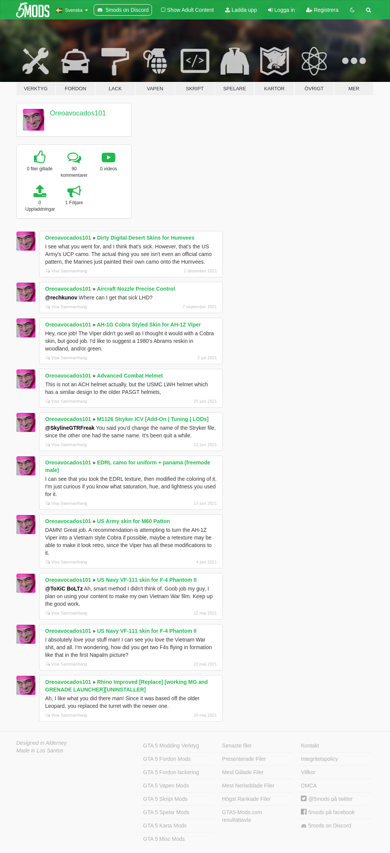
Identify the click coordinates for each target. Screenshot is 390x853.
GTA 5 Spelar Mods (166, 812)
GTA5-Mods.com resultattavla (242, 816)
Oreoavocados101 (78, 113)
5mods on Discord (326, 826)
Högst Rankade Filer (246, 799)
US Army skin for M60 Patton (133, 521)
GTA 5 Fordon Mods (167, 759)
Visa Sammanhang (66, 271)
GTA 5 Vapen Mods (166, 786)
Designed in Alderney (41, 743)
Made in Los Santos (40, 750)
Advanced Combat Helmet (130, 376)
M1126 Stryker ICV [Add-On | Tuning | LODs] (153, 419)
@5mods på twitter (327, 798)
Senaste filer (237, 746)
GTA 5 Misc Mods (164, 839)
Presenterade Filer (244, 759)
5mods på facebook (328, 812)
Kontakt (310, 746)
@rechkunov (61, 297)
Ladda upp (241, 10)
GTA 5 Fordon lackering (171, 772)
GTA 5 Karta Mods (165, 826)
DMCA (308, 786)
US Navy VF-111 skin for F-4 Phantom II (147, 580)
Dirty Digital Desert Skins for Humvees (146, 238)
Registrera (322, 10)
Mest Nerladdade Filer (248, 786)
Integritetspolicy (319, 759)
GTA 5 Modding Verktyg (171, 746)
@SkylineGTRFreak (70, 428)
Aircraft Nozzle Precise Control (136, 289)
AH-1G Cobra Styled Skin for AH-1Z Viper (149, 325)
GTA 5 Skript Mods (165, 799)
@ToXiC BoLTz (64, 589)
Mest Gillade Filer (243, 772)
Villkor (308, 772)
